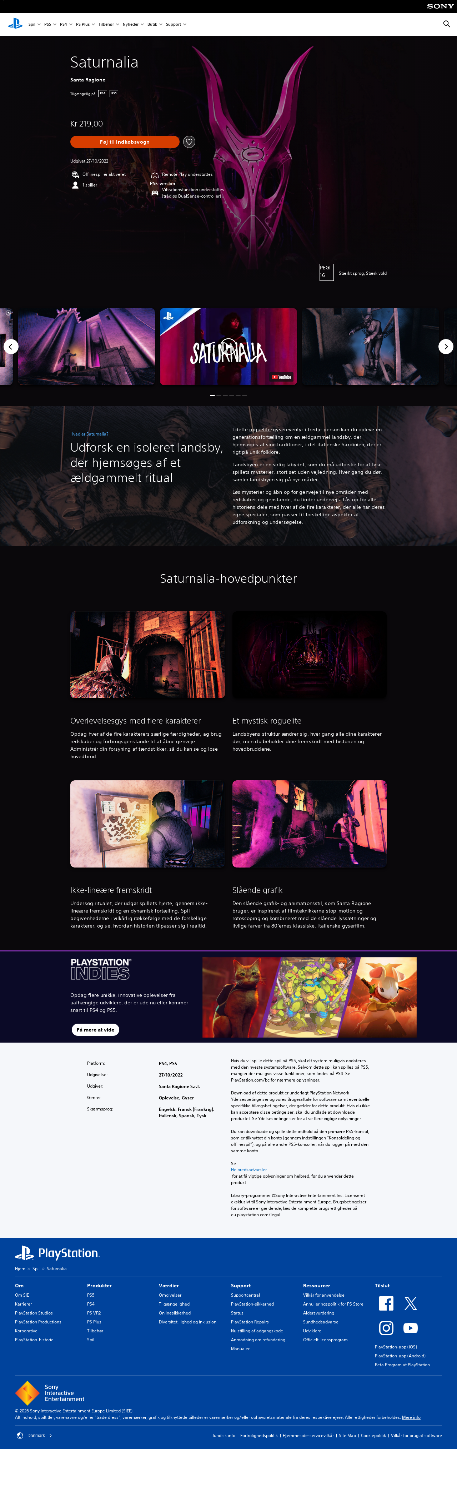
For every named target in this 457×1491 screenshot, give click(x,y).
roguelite (260, 429)
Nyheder (131, 24)
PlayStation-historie (34, 1340)
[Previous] (11, 346)
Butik (152, 24)
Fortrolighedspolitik (259, 1435)
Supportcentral (245, 1295)
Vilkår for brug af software (416, 1435)
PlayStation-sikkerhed (252, 1304)
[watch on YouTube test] (281, 377)
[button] (228, 346)
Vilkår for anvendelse (324, 1295)
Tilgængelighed (174, 1304)
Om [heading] (19, 1285)
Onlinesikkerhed (175, 1313)
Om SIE (22, 1295)
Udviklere (312, 1331)
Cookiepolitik (373, 1435)
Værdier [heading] (169, 1285)
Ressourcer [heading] (316, 1285)
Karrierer (23, 1304)
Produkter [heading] (99, 1285)
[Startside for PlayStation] (15, 24)
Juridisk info (223, 1435)
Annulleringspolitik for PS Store (333, 1304)
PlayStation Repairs (250, 1322)
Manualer (240, 1349)
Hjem (20, 1269)
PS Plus (83, 24)
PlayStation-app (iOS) (396, 1347)
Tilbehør (106, 24)
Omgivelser (170, 1295)
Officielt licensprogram (325, 1340)
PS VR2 (94, 1313)
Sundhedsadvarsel (321, 1322)
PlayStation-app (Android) (400, 1356)
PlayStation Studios (34, 1313)
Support (173, 24)
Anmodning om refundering (258, 1340)
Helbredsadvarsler (249, 1170)
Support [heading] (241, 1285)
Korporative (26, 1331)
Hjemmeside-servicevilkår (308, 1435)
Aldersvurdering (318, 1313)
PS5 (47, 24)
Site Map (347, 1435)
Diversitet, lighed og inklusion (187, 1322)
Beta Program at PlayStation (402, 1365)
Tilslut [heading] (382, 1285)
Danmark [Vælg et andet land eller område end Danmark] (34, 1436)
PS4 (63, 24)
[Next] (445, 346)
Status (237, 1313)
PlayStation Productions (38, 1322)
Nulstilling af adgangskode (257, 1331)
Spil (32, 24)
